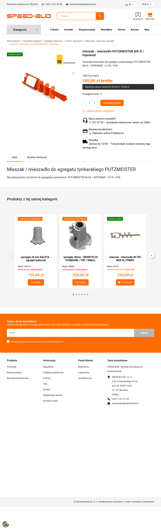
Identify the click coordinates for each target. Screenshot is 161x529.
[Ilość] (89, 103)
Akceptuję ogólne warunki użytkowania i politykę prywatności (36, 341)
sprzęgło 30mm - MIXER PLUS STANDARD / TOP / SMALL (80, 259)
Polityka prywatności (53, 372)
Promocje (11, 367)
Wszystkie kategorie (32, 41)
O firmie (47, 378)
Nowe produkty (14, 372)
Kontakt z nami (50, 401)
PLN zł (145, 4)
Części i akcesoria (74, 41)
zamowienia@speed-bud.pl (82, 4)
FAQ (45, 384)
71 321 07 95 (96, 122)
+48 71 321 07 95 (53, 4)
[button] (149, 16)
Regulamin (48, 367)
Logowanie (83, 372)
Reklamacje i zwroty (52, 395)
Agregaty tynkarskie (53, 41)
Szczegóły (36, 282)
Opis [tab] (14, 157)
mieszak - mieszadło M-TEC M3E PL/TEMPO (125, 259)
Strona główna (13, 41)
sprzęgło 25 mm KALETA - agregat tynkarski (36, 259)
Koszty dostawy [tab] (37, 157)
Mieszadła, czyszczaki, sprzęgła (100, 41)
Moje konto (83, 367)
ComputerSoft (148, 502)
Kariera (46, 389)
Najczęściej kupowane (17, 378)
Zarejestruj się (85, 378)
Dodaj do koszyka (112, 103)
